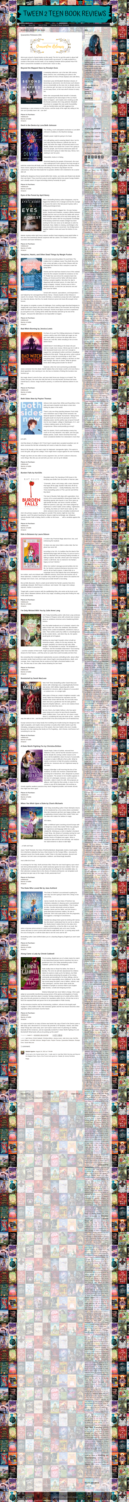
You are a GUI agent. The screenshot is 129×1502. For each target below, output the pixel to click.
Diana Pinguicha (103, 503)
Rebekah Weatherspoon (102, 1209)
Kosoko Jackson (89, 888)
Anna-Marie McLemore (93, 288)
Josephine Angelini (96, 769)
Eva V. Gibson (104, 576)
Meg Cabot (102, 1057)
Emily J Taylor (94, 543)
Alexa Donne (96, 209)
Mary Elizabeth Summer (101, 1045)
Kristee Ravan (88, 890)
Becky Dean (93, 322)
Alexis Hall (100, 219)
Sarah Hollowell (102, 1295)
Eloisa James (99, 537)
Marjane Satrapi (99, 1040)
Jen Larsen (87, 701)
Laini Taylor (103, 907)
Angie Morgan (104, 272)
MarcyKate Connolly (90, 1013)
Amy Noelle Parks (90, 257)
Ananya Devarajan (96, 262)
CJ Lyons (88, 443)
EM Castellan (95, 539)
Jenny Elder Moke (90, 733)
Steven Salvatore (102, 1376)
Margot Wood (100, 1022)
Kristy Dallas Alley (100, 900)
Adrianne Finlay (91, 194)
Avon (86, 314)
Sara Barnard (94, 1278)
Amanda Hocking (100, 238)
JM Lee (105, 752)
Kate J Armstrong (90, 815)
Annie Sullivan (92, 291)
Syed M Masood (89, 1391)
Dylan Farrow (94, 510)
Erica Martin (93, 562)
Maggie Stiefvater (90, 1003)
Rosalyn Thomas (102, 1242)
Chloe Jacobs (89, 424)
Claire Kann (94, 445)
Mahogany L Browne (96, 1005)
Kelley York (105, 854)
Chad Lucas (97, 415)
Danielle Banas (89, 480)
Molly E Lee (102, 1099)
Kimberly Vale (102, 883)
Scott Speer (97, 1320)
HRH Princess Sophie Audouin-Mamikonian (95, 655)
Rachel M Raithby (89, 1181)
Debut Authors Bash (102, 497)
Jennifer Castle (89, 713)
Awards (93, 314)
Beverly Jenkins (99, 337)
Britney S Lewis (88, 363)
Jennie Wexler (88, 709)
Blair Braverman (103, 339)
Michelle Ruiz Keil (99, 1089)
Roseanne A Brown (100, 1247)
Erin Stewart (89, 572)
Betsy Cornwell (95, 335)
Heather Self (88, 642)
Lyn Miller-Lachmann (97, 992)
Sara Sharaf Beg (104, 1284)
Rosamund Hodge (90, 1244)
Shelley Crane (90, 1343)
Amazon (23, 121)
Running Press (93, 1253)
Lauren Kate (95, 930)
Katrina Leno (97, 848)
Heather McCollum (101, 640)
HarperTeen (89, 630)
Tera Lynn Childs (99, 1407)
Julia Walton (90, 777)
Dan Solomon (105, 472)
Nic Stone (105, 1126)
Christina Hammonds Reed (99, 430)
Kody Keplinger (101, 886)
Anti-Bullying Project (103, 291)
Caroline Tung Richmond (91, 391)
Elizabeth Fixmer (89, 522)
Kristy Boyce (88, 900)
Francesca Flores (103, 585)
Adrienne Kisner (91, 196)
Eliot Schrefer (103, 516)
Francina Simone (101, 587)
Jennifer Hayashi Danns (101, 719)
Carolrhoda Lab (104, 391)
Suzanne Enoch (89, 1388)
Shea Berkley (88, 1339)
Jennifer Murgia (98, 729)
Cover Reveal (93, 463)
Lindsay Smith (92, 965)
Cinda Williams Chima (101, 439)
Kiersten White (89, 877)
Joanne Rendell (89, 759)
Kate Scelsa (94, 819)
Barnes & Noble (26, 119)
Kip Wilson (95, 884)
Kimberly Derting (90, 883)
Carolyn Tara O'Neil (91, 393)
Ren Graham (100, 1211)
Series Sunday (94, 1324)
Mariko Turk (87, 1034)
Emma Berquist (99, 551)
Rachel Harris (95, 1175)
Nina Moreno (95, 1133)
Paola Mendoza (94, 1151)
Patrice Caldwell (104, 1151)
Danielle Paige (89, 484)
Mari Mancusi (94, 1024)
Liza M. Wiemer (104, 980)
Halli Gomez (103, 618)
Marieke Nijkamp (89, 1032)
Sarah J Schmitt (103, 1297)
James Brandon (102, 677)
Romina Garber (95, 1240)
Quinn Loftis (103, 1167)
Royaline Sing (88, 1251)
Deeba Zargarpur (89, 499)
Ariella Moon (100, 297)
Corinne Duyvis (91, 453)
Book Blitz (94, 347)
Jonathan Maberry (98, 765)
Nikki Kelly (92, 1132)
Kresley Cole (101, 888)
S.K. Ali (104, 1259)
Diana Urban (103, 505)
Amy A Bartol (94, 253)
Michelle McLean (102, 1087)
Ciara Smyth (90, 439)
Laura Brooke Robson (91, 915)
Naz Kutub (101, 1124)
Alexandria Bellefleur (90, 219)
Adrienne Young (90, 198)
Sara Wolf (97, 1288)
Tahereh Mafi (97, 1394)
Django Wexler (100, 507)
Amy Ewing (93, 255)
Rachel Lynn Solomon (99, 1179)
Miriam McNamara (90, 1097)
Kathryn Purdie (91, 838)
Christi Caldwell (37, 1038)
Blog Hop (99, 341)
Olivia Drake (98, 1143)
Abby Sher (87, 180)
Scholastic (100, 1319)
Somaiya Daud (104, 1351)
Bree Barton (88, 353)
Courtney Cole (89, 459)
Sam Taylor (104, 1267)
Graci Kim (103, 609)
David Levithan (89, 491)
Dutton (86, 510)
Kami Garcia (94, 796)
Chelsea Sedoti (91, 422)
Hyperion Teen (102, 657)
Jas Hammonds (89, 688)
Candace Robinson (101, 384)
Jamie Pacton (94, 680)
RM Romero (94, 1228)
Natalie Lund (95, 1116)
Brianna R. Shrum (101, 359)
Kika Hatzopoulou (102, 877)
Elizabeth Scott (104, 528)
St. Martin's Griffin (96, 1364)
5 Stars (104, 170)
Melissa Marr (88, 1076)
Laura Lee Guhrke (90, 919)
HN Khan (96, 649)
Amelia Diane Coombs (96, 247)
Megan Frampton (92, 1061)
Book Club (105, 347)
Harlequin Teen (99, 626)
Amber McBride (99, 245)
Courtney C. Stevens (101, 457)
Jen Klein (104, 700)
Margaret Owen (89, 1017)
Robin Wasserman (102, 1234)
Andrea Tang (103, 266)
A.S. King (89, 176)
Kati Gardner (88, 840)
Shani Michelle (88, 1328)
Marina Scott (105, 1034)
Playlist (86, 1162)
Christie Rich (96, 426)
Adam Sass (103, 186)
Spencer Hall (88, 1362)
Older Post (75, 1094)
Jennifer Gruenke (89, 719)
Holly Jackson (102, 653)
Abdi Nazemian (96, 180)
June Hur (97, 787)
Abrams (102, 182)
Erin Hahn (101, 568)
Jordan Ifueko (98, 767)
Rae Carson (102, 1187)
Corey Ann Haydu (92, 451)
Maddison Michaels (93, 999)
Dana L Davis (91, 474)
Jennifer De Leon (101, 713)
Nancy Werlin (88, 1112)
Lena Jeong (101, 946)
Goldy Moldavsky (95, 607)
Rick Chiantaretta (98, 1221)
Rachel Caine (88, 1173)
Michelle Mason (92, 1087)
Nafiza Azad (98, 1109)
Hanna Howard (98, 620)
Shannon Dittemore (96, 1330)
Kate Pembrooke (98, 817)
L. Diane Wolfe (91, 906)
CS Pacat (92, 466)
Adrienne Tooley (102, 196)
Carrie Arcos (89, 395)
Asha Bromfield (104, 299)
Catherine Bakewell (101, 407)
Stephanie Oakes (101, 1374)
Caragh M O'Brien (89, 386)
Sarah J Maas (90, 1297)
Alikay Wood (88, 222)
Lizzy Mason (90, 982)
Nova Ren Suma (96, 1139)
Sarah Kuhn (96, 1299)
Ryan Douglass (88, 1255)
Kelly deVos (102, 858)
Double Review (94, 509)
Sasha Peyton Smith (95, 1315)
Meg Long (95, 1059)
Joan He (98, 754)
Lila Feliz (104, 953)
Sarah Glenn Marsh (102, 1293)
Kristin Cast (88, 896)
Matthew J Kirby (95, 1049)
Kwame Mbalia (99, 902)
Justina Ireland (97, 788)
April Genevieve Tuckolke (93, 293)
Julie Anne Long (67, 1038)
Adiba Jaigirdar (96, 192)
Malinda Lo (93, 1007)
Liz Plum (95, 980)
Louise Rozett (105, 990)
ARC (92, 297)
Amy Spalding (88, 261)
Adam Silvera (88, 188)
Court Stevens (97, 455)
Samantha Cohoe (100, 1269)
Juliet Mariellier (94, 784)
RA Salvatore (105, 1169)
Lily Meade (87, 959)
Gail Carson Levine (92, 597)
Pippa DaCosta (93, 1160)
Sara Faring (93, 1280)
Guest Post (88, 617)
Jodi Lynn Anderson (97, 761)
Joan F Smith (89, 753)
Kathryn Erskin (93, 836)
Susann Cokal (102, 1384)
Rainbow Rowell (90, 1188)
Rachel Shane (93, 1185)
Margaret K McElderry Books (95, 1015)
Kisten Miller (104, 884)
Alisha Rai (95, 222)
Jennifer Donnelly (90, 715)
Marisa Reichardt (101, 1036)
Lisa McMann (95, 972)
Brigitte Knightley (102, 361)
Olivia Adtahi (105, 1141)
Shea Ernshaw (98, 1340)
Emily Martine (100, 545)
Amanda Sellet (94, 243)
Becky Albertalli (97, 320)
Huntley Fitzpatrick (90, 657)
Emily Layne (104, 543)
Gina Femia (97, 602)
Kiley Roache (99, 879)
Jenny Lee (93, 734)
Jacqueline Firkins (89, 675)
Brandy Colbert (102, 351)
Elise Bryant (88, 518)
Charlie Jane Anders (90, 418)
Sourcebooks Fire (100, 1361)
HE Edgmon (94, 632)
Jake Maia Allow (91, 677)
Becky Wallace (103, 322)
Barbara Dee (88, 318)
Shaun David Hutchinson (99, 1338)
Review (104, 1216)
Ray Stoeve (103, 1192)
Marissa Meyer (99, 1038)
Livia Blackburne (95, 978)
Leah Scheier (89, 942)
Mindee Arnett (96, 1093)
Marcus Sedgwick (89, 1011)
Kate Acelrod (95, 809)
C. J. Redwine (95, 372)
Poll (96, 1162)
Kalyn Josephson (97, 794)
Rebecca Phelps (91, 1204)
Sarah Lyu (103, 1301)
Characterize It (89, 417)
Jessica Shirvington (91, 748)
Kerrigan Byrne (104, 871)
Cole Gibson (96, 449)
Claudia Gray (88, 449)
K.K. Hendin (104, 792)
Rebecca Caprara (96, 1196)
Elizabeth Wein (102, 530)
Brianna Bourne (89, 357)
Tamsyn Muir (94, 1395)
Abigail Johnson (93, 182)
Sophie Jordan (90, 1359)
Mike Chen (96, 1091)
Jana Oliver (103, 680)
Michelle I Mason (97, 1086)
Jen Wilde (91, 703)
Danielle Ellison (89, 482)
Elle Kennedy (105, 531)
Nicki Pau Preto (91, 1128)
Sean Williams (98, 1322)
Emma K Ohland (95, 553)
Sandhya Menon (102, 1274)
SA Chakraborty (96, 1261)
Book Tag (99, 349)
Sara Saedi (95, 1284)
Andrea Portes (104, 264)
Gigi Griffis (96, 601)
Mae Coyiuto (94, 1001)
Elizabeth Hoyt (89, 524)
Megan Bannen (104, 1059)
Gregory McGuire (104, 611)
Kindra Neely (88, 884)
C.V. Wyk (99, 374)
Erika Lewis (97, 564)
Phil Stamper (99, 1158)
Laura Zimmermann (94, 927)
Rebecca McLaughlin (92, 1202)
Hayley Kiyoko (100, 630)
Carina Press (100, 386)
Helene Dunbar (96, 646)
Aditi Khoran (105, 192)
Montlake (103, 1103)
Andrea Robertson (92, 266)
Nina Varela (104, 1133)
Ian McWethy (97, 659)
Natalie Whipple (101, 1118)
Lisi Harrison (96, 976)
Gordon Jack (105, 607)
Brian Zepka (103, 355)
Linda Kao (95, 959)
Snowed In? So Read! (91, 147)
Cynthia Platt (94, 470)
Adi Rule (102, 190)
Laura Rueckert (96, 921)
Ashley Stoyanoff (101, 307)
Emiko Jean (87, 541)
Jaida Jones (105, 675)
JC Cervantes (95, 694)
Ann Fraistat (97, 276)
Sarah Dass (95, 1292)
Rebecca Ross (89, 1206)
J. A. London (92, 671)
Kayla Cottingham (97, 852)
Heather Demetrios (90, 634)
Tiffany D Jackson (96, 1415)
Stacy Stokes (93, 1370)
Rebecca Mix (104, 1202)
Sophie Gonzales (100, 1357)
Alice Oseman (92, 220)
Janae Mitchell (89, 682)
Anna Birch (104, 278)
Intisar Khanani (92, 663)
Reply (27, 1059)
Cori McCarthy (103, 451)
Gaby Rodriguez (104, 595)
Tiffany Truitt (95, 1417)
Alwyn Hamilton (98, 228)
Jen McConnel (97, 702)
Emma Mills (100, 554)
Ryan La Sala (94, 1257)
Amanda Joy (88, 240)
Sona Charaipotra (103, 1353)
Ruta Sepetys (102, 1253)
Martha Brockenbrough (90, 1043)
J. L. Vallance (96, 673)
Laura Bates (103, 913)
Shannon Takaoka (96, 1336)
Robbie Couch (103, 1228)
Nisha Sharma (90, 1135)
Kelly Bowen (99, 856)
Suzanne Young (90, 1390)
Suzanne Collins (101, 1386)
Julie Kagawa (96, 783)
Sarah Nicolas (89, 1305)
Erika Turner (105, 564)
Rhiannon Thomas (95, 1219)
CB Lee (104, 413)
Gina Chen (104, 601)
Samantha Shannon (102, 1270)
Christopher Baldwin (96, 436)
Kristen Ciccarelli (98, 890)
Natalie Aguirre (30, 1051)
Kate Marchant (100, 815)
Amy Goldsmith (103, 255)
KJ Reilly (87, 886)
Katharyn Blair (96, 825)
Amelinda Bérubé (94, 249)
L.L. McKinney (101, 906)
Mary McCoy (100, 1047)
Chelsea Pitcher (104, 420)
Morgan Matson (88, 1105)
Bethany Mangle (96, 333)
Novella (104, 1139)
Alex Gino (94, 207)
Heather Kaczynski (102, 638)
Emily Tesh (105, 547)
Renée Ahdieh (96, 1213)
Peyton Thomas (56, 1040)
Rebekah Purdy (89, 1210)
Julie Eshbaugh (100, 781)
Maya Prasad (95, 1055)
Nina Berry (100, 1132)
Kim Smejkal (95, 881)
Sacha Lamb (93, 1265)
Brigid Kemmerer (90, 361)
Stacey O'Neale (97, 1368)
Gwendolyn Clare (100, 617)
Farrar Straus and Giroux (99, 581)
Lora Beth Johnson (35, 1040)
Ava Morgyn (95, 312)
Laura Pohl (100, 919)
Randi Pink (102, 1188)
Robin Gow (88, 1232)
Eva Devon (101, 574)
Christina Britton (48, 1038)
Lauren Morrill (88, 932)
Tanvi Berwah (90, 1397)
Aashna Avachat (94, 178)
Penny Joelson (90, 1156)
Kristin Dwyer (99, 896)
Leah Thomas (99, 942)
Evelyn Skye (102, 578)
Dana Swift (95, 476)
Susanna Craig (89, 1386)
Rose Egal (95, 1246)
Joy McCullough (104, 771)
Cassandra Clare (91, 403)
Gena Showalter (92, 599)
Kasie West (90, 806)
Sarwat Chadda (103, 1311)
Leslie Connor (88, 949)
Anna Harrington (89, 284)
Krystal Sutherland (89, 902)
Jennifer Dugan (101, 715)
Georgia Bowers (104, 599)
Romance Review (95, 1238)
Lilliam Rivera (105, 955)
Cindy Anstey (88, 441)
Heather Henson (89, 636)
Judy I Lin (101, 773)
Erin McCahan (96, 570)
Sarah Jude (87, 1299)
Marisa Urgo (88, 1038)
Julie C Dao (90, 781)
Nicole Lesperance (90, 1130)
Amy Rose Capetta (100, 259)
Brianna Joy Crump (101, 357)
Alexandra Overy (101, 217)
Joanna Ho (94, 755)
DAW (91, 493)
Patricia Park (90, 1153)
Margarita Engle (94, 1020)
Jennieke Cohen (101, 709)
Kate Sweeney (103, 819)
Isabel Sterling (96, 667)
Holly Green (100, 651)
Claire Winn (103, 447)
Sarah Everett (91, 1293)
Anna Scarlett (105, 285)
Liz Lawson (88, 980)
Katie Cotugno (98, 842)
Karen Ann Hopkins (96, 800)
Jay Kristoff (96, 692)
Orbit (102, 1147)
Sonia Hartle (90, 1355)
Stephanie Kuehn (90, 1374)
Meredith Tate (105, 1080)
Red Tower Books (90, 1211)
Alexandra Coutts (89, 215)
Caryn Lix (104, 399)
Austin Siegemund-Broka (92, 311)
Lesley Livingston (102, 948)
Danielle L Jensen (101, 482)
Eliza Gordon (98, 518)
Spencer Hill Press (99, 1363)
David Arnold (93, 489)
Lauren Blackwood (97, 928)
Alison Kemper (89, 224)
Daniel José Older (100, 478)
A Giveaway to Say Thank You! (94, 143)
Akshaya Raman (97, 203)
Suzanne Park (102, 1388)
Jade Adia (98, 675)
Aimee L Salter (99, 199)
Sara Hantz (88, 1282)
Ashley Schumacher (91, 305)
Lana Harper (89, 911)
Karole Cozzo (94, 804)
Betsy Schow (104, 335)
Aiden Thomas (102, 198)
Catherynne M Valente (100, 411)
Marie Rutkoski (100, 1030)
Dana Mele (100, 474)
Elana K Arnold (95, 514)
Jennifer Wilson (103, 730)
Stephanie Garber (89, 1372)
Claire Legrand (104, 445)
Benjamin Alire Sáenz (100, 324)
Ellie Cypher (94, 535)
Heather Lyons (89, 640)
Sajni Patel (101, 1265)
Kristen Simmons (89, 894)
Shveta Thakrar (102, 1345)
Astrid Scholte (88, 309)
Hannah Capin (98, 622)
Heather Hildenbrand (90, 638)
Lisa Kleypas (99, 971)
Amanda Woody (104, 243)
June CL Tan (88, 786)
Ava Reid (104, 312)
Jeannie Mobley (101, 696)
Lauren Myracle (98, 932)
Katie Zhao (99, 846)
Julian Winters (100, 777)
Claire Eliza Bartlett (98, 443)
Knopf (93, 886)
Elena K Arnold (94, 516)
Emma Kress (104, 553)
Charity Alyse (102, 416)
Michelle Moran (89, 1089)
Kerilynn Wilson (104, 869)
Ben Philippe (88, 324)
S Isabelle (102, 1257)
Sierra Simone (88, 1347)
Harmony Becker (89, 628)
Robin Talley (92, 1234)
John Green (88, 765)
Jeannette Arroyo (91, 696)
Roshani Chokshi (90, 1249)
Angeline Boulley (94, 272)
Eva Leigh (94, 576)
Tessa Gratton (89, 1413)
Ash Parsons (96, 299)
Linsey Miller (99, 967)
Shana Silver (103, 1326)
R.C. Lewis (96, 1169)
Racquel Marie (92, 1187)
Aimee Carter (88, 199)
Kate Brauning (104, 811)
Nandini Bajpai (98, 1112)
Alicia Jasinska (102, 221)
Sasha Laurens (98, 1313)
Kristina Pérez (103, 898)
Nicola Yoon (102, 1128)
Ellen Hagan (100, 533)
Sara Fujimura (103, 1280)
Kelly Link (93, 861)
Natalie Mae (105, 1116)
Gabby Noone (99, 591)
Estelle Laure (99, 572)
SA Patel (104, 1261)
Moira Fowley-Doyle (90, 1099)
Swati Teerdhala (102, 1389)
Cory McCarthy (88, 455)
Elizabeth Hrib (98, 524)
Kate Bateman (95, 811)
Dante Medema (95, 486)
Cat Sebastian (104, 405)
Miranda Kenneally (100, 1095)
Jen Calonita (102, 698)
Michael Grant (99, 1082)
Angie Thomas (91, 274)
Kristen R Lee (103, 892)
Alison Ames (103, 222)
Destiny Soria (97, 501)
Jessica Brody (102, 736)
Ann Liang (87, 278)
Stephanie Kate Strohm (102, 1372)
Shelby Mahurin (94, 1341)
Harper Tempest (101, 628)
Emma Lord (90, 555)
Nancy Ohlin (93, 1110)
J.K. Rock (104, 673)
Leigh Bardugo (97, 944)
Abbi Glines (103, 178)
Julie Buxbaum (104, 779)
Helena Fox (87, 646)
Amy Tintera (98, 261)
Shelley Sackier (100, 1343)
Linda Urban (103, 959)
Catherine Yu (88, 411)
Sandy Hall (88, 1276)
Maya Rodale (104, 1055)
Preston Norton (103, 1162)
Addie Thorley (99, 188)
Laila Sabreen (95, 907)
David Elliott (102, 490)
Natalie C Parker (96, 1114)
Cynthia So (103, 470)
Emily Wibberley (101, 549)
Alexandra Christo (100, 213)
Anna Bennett (95, 278)
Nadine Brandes (97, 1107)
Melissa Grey (89, 1074)
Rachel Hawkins (96, 1177)
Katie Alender (99, 840)
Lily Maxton (104, 957)
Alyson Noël (95, 230)
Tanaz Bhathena (103, 1395)
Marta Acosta (103, 1041)
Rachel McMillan (101, 1181)
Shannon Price (97, 1334)
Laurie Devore (88, 936)
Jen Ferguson (96, 700)
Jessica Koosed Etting (96, 742)
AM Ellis (94, 234)
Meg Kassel (88, 1059)
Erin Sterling (105, 570)
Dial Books (94, 503)
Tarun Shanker (98, 1401)
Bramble (94, 351)
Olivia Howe (97, 1145)
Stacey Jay (94, 1366)
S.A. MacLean (96, 1259)
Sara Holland (98, 1282)
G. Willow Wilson (98, 589)
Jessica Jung (88, 740)
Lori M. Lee (96, 988)
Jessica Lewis (57, 1038)
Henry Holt (105, 646)
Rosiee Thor (102, 1249)
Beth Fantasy (93, 326)
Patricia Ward (99, 1153)
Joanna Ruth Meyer (90, 757)
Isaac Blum (100, 663)
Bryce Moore (88, 370)
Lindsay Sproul (102, 965)
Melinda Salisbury (97, 1067)
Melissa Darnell (95, 1070)
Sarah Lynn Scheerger (92, 1301)
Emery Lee (103, 539)
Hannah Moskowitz (95, 624)
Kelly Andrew (90, 856)
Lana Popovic (99, 911)
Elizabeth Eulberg (99, 520)
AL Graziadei (93, 205)
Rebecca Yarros (102, 1208)
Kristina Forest (94, 898)
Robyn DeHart (88, 1236)
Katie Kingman (96, 844)
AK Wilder (94, 201)
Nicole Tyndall (100, 1130)
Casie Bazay (103, 401)
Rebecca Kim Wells (90, 1200)
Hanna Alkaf (88, 620)
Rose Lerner (103, 1246)
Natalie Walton (90, 1118)
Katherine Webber (96, 832)
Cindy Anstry (97, 441)
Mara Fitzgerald (89, 1009)
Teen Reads (88, 1405)
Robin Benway (89, 1230)
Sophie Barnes (88, 1357)
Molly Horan (88, 1101)
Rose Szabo (88, 1248)
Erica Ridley (101, 562)
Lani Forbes (94, 913)
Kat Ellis (75, 1038)
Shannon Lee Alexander (96, 1332)
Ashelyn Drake (90, 301)
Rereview (94, 1216)
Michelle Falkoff (95, 1084)
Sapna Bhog (99, 1276)
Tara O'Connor (95, 1399)
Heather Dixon (103, 634)
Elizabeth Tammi (91, 530)
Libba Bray (97, 953)
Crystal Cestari (97, 465)
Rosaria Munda (102, 1244)
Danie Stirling (103, 476)
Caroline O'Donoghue (99, 390)
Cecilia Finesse (88, 415)
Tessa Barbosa (94, 1411)
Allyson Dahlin (88, 228)
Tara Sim (103, 1399)
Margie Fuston (46, 1040)
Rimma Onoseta (98, 1224)
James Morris (88, 678)
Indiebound (24, 117)
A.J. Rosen (104, 173)
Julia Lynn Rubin (103, 775)
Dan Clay (97, 472)
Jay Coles (87, 692)
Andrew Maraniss (89, 268)
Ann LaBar (104, 276)
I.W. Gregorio (88, 659)
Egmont (86, 514)
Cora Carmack (104, 449)
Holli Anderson (104, 649)
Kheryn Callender (89, 875)
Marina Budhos (96, 1034)
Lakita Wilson (88, 909)
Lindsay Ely (87, 963)
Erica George (99, 560)
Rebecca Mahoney (103, 1200)
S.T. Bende (87, 1261)
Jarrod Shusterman (102, 686)
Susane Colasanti (90, 1384)
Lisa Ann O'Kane (95, 969)
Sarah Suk (99, 1309)
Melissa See (97, 1076)
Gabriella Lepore (94, 595)
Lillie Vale (96, 957)
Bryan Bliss (103, 368)
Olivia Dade (90, 1143)
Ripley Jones (97, 1226)
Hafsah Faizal (94, 619)
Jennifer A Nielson (90, 711)
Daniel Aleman (88, 478)
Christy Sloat (94, 437)
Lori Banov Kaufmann (97, 986)
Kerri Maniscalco (92, 871)
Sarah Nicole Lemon (101, 1305)
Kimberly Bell (103, 881)
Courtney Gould (101, 459)
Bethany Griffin (96, 332)
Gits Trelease (105, 602)
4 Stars (105, 167)
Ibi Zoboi (106, 659)
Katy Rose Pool (98, 850)
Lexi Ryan (93, 951)
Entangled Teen (103, 558)
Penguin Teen (104, 1155)
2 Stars (101, 165)
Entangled (104, 556)
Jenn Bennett (100, 703)
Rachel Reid (98, 1183)
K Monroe (97, 790)
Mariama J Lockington (101, 1028)
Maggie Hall (103, 1001)
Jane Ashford (99, 682)
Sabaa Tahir (97, 1263)
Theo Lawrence (99, 1413)
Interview (105, 661)
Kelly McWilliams (89, 863)
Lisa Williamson (104, 972)
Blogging (94, 343)
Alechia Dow (102, 205)
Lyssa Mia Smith (100, 995)
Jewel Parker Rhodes (95, 752)
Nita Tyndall (99, 1135)
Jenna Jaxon (93, 707)
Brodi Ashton (94, 367)
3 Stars (92, 167)
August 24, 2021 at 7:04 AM (44, 1051)
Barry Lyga (99, 318)
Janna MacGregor (90, 686)
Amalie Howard (89, 236)
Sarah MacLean (29, 1042)
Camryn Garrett (90, 382)
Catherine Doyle (89, 409)
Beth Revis (96, 328)
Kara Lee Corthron (99, 798)
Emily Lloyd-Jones (90, 545)
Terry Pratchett (99, 1409)
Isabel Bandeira (98, 665)
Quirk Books (88, 1169)
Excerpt (87, 580)
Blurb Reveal (100, 345)
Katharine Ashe (96, 823)
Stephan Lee (103, 1370)
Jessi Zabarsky (91, 736)
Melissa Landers (100, 1074)
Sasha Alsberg (88, 1313)
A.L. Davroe (87, 174)
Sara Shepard (90, 1286)
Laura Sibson (25, 1040)
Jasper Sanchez (103, 690)
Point (91, 1162)
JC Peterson (104, 694)
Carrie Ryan (95, 399)
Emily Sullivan (96, 547)
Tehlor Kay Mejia (99, 1405)
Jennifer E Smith (90, 717)
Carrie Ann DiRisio (103, 393)
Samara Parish (102, 1272)
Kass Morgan (100, 806)
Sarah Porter (88, 1307)
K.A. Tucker (96, 792)
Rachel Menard (88, 1183)
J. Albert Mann (101, 671)
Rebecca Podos (102, 1204)
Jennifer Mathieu (103, 727)
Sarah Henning (91, 1295)
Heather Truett (96, 642)
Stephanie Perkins (90, 1376)
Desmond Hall (88, 501)
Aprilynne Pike (100, 295)
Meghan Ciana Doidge (96, 1064)
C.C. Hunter (104, 372)
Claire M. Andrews (92, 447)
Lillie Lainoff (89, 957)
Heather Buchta (103, 632)
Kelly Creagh (93, 858)
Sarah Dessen (104, 1292)
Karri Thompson (104, 804)
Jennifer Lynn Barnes (90, 727)
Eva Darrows (92, 574)
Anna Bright (88, 280)
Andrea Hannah (95, 264)
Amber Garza (89, 245)
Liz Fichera (104, 978)
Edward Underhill (101, 512)
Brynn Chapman (98, 370)
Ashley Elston (99, 301)
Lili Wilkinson (96, 955)
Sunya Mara (99, 1380)
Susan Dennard (98, 1382)
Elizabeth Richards (92, 528)
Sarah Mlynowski (102, 1303)
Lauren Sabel (103, 934)
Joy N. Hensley (91, 773)
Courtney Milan (89, 461)
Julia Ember (93, 775)
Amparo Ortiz (102, 251)
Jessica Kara (98, 740)
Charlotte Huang (103, 418)
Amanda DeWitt (101, 236)
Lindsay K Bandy (97, 963)
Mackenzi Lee (104, 997)
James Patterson (98, 679)
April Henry (28, 1038)
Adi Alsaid (95, 190)
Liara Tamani (90, 953)
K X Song (104, 790)
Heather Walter (94, 644)
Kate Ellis (97, 813)
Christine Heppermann (90, 432)
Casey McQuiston (90, 401)
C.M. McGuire (91, 374)
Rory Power (104, 1240)
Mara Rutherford (101, 1009)
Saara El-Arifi (88, 1263)
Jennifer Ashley (102, 711)
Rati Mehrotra (94, 1192)
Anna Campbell (99, 280)
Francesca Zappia (91, 587)
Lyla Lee (88, 992)
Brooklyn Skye (93, 368)
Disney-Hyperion (89, 507)
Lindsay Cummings (90, 961)
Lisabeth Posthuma (91, 974)
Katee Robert (98, 821)
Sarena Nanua (93, 1311)
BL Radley (94, 339)
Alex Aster (87, 207)
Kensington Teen (94, 869)
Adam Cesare (94, 186)
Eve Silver (90, 578)
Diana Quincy (91, 505)
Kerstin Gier (90, 873)
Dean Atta (98, 495)
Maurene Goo (98, 1051)
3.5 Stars (98, 167)
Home (23, 25)
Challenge (104, 415)
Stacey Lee (88, 1368)
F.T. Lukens (98, 580)
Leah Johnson (96, 940)
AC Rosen (95, 184)
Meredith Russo (95, 1080)
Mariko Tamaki (102, 1032)
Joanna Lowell (103, 755)
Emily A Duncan (97, 541)
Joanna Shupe (102, 757)
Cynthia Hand (93, 468)
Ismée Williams (95, 669)
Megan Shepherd (91, 1063)
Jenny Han (100, 732)
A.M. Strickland (96, 175)
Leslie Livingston (98, 949)
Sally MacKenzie (94, 1267)
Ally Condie (103, 226)
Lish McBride (88, 976)
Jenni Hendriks (102, 707)
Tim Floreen (104, 1416)
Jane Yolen (93, 684)
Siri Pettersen (99, 1349)
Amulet (86, 253)
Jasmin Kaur (98, 688)
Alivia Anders (99, 224)
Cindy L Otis (105, 441)
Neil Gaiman (97, 1126)
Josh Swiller (94, 771)
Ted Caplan (103, 1403)
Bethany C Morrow (96, 330)
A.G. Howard (94, 173)
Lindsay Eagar (102, 961)
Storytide (87, 1378)
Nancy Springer (103, 1110)
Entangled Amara (90, 558)
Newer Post (26, 1094)
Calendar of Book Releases (59, 25)
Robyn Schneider (98, 1236)
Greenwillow (88, 611)
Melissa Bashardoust (96, 1068)
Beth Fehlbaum (103, 326)
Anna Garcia (93, 282)
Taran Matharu (88, 1401)
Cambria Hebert (97, 378)
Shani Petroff (98, 1328)
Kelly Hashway (89, 860)
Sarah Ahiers (99, 1290)
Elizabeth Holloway (101, 522)
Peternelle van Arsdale (102, 1156)
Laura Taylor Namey (98, 925)
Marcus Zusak (102, 1011)
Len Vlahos (93, 946)
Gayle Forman (104, 597)
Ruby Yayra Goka (98, 1251)
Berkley (86, 326)
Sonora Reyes (102, 1355)
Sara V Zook (100, 1286)
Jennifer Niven (93, 730)
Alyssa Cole (97, 232)
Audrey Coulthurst (100, 309)
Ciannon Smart (104, 438)
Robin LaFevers (98, 1232)
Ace (101, 184)
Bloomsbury (91, 345)
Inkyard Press (96, 661)
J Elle (103, 669)
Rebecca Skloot (89, 1208)
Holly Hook (93, 653)
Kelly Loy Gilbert (102, 861)
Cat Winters (91, 407)
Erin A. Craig (90, 566)
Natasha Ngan (89, 1122)
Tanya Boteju (100, 1397)
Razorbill (87, 1194)
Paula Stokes (94, 1155)
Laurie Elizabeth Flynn (100, 936)
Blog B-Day (90, 341)
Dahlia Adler (88, 472)
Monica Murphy (98, 1101)
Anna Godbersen (102, 282)
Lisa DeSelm (90, 970)
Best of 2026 (42, 25)
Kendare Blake (94, 867)
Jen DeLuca (88, 700)
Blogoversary (104, 343)
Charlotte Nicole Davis (92, 420)
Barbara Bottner (103, 316)
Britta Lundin (98, 363)
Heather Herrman (101, 636)
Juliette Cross (103, 784)
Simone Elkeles (89, 1349)
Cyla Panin (101, 467)
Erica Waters (88, 564)
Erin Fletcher (94, 568)
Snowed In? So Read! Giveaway (94, 140)
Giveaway (92, 605)
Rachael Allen (90, 1171)
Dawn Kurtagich (99, 493)
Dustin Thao (104, 508)
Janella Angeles (102, 684)
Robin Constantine (101, 1230)
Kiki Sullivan (88, 879)
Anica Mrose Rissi (101, 274)
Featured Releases (91, 583)
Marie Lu (88, 1030)
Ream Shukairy (97, 1194)
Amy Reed (88, 259)
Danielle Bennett (101, 480)
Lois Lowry (99, 982)
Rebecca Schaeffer (101, 1206)
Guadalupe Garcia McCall (99, 615)
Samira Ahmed (89, 1274)
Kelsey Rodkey (97, 865)
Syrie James (100, 1391)
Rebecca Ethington (100, 1198)
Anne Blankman (97, 289)
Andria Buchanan (89, 270)
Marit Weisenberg (89, 1040)
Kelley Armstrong (95, 854)
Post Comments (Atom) (36, 1098)
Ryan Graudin (98, 1255)
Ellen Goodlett (90, 533)
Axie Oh (100, 314)
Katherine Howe (97, 828)
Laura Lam (103, 917)
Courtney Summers (102, 461)
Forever (94, 585)
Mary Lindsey (90, 1047)
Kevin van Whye (102, 873)
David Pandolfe (99, 491)
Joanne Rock (98, 759)
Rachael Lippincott (101, 1171)
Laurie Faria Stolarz (90, 938)
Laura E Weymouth (90, 917)
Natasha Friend (102, 1120)
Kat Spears (99, 807)
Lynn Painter (105, 993)
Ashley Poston (100, 303)
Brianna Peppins (89, 359)
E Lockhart (103, 510)
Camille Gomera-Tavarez (102, 380)
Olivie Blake (95, 1147)
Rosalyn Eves (91, 1242)
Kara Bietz (89, 798)
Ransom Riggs (89, 1190)
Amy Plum (101, 257)
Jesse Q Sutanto (103, 734)
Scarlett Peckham (90, 1319)
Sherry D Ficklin (92, 1345)
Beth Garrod (88, 328)
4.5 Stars (92, 170)
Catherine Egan (102, 409)
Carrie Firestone (99, 395)
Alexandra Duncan (101, 215)
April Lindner (90, 295)
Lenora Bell (93, 948)
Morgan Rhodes (98, 1105)
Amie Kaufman (104, 249)
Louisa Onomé (95, 990)
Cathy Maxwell (88, 413)
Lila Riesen (87, 955)
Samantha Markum (90, 1270)
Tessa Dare (103, 1411)
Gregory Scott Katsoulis (93, 613)
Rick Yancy (98, 1223)
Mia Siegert (90, 1082)
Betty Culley (90, 337)
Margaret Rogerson (96, 1018)
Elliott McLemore (89, 537)
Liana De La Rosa (103, 951)
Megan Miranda (104, 1061)
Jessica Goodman (101, 738)
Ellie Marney (103, 535)
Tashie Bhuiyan (93, 1403)
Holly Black (90, 651)
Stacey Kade (103, 1366)
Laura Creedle (103, 915)
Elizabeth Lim (94, 526)
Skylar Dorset (95, 1351)
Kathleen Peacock (97, 834)
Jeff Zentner (94, 698)
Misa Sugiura (102, 1097)
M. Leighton (94, 997)
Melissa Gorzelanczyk (100, 1072)
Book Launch (90, 349)
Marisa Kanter (89, 1036)
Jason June (93, 690)
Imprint (88, 661)
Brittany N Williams (97, 365)
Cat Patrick (95, 405)
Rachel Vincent (103, 1185)
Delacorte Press (101, 499)
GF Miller (88, 601)
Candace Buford (101, 382)
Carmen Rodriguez (96, 387)
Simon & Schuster (100, 1347)
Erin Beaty (100, 566)
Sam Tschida (88, 1268)
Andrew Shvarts (101, 268)
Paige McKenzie (95, 1149)
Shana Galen (94, 1326)
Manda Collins (102, 1007)
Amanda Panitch (96, 242)
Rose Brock (87, 1246)
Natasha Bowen (89, 1120)
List (102, 976)
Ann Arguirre (88, 276)
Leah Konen (105, 940)
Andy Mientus (99, 270)
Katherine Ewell (94, 827)
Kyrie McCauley (104, 904)
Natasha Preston (101, 1122)
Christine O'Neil (96, 434)
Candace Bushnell (89, 384)
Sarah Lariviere (104, 1299)
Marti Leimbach (102, 1043)
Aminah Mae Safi (91, 251)
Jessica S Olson (100, 746)
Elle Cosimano (95, 531)
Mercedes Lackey (96, 1078)
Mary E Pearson (89, 1045)
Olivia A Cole (88, 1141)
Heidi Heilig (104, 644)
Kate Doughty (89, 813)
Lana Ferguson (104, 909)
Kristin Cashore (101, 894)
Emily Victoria (90, 549)
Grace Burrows (92, 609)
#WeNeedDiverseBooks (90, 165)
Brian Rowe (95, 355)
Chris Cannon (99, 424)
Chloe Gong (102, 422)
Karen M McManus (96, 802)
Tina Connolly (89, 1418)
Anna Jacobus (99, 284)
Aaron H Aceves (98, 176)
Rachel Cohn (98, 1173)
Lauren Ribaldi (93, 934)
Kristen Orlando (94, 892)
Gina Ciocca (88, 603)
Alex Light (101, 207)
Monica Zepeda (95, 1103)
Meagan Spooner (91, 1057)
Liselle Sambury (102, 974)
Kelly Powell (100, 863)
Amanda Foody (89, 238)
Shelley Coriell (104, 1341)
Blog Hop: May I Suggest (92, 136)
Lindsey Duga (89, 967)
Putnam (87, 1165)
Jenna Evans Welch (96, 705)
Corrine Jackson (101, 453)
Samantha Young (91, 1272)
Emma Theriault (95, 556)
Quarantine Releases (67, 1040)
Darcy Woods (93, 487)
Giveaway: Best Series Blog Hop (94, 132)
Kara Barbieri (105, 796)
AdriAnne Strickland (102, 194)
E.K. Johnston (89, 512)
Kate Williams (88, 821)
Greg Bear (95, 611)
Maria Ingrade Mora (96, 1026)
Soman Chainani (91, 1353)
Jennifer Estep (102, 717)
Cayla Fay (97, 413)
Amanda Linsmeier (97, 240)
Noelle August (94, 1137)
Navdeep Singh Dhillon (90, 1124)
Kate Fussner (105, 813)
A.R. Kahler (105, 174)
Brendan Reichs (99, 353)
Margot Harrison (91, 1022)
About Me (32, 25)
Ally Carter (92, 226)
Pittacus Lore (103, 1160)
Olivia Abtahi (97, 1141)
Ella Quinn (87, 531)
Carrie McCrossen (96, 397)
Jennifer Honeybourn (91, 721)
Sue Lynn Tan (96, 1378)
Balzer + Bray (93, 316)
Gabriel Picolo (97, 593)
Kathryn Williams (101, 838)
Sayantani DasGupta (99, 1317)
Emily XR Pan (88, 551)
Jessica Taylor (97, 750)
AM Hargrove (102, 234)
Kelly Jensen (99, 860)
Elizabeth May (104, 526)
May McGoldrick (96, 1053)
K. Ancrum (87, 792)
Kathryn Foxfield (103, 836)
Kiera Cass (101, 875)
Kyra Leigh (95, 904)
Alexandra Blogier (95, 211)
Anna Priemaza (95, 285)
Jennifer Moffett (88, 729)
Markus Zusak (94, 1042)
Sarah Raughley (98, 1307)
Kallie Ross (88, 794)
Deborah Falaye (90, 497)
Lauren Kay (104, 930)
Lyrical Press (90, 995)
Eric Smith (90, 560)
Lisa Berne (105, 969)
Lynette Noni (95, 994)
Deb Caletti (105, 495)
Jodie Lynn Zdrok (101, 763)
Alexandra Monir (89, 217)
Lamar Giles (96, 909)
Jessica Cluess (89, 738)
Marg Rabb (102, 1013)
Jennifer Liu (102, 725)
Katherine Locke (95, 830)
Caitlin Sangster (97, 376)
